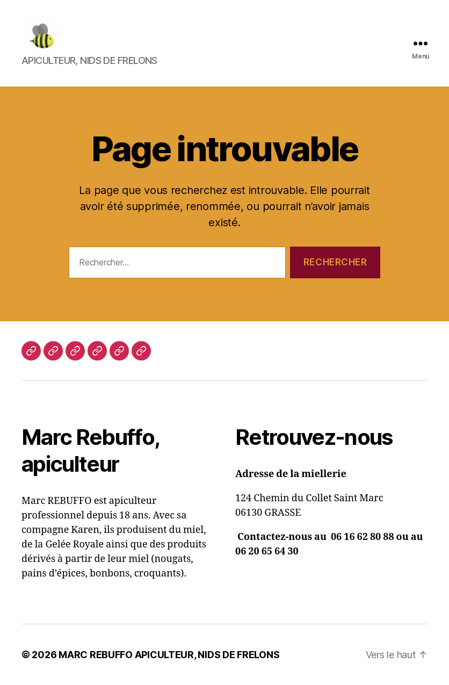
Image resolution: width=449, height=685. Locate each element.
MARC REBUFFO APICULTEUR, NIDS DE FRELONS (169, 654)
